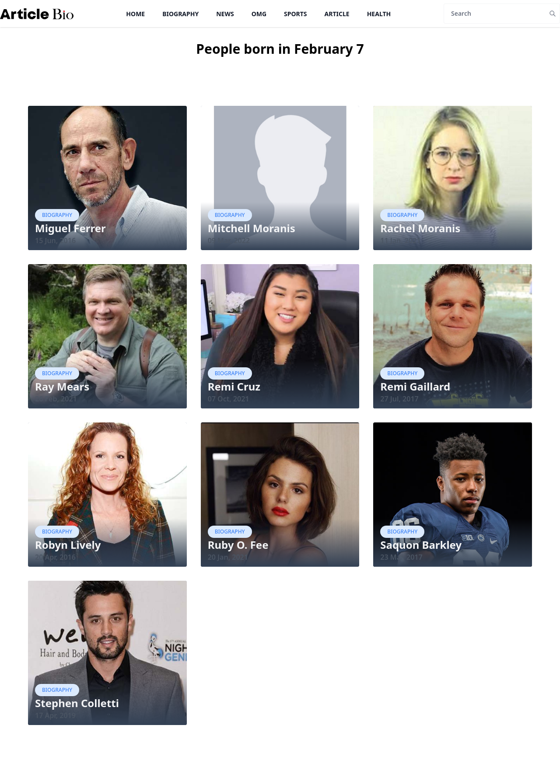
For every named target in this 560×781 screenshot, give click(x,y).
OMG (259, 14)
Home (135, 14)
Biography (180, 14)
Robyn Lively (68, 544)
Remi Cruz (234, 386)
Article (337, 14)
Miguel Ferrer (70, 228)
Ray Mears (62, 386)
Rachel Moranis (420, 228)
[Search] (495, 13)
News (225, 14)
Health (379, 14)
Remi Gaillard (415, 386)
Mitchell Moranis (251, 228)
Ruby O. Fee (238, 544)
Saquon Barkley (421, 544)
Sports (295, 14)
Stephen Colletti (77, 703)
